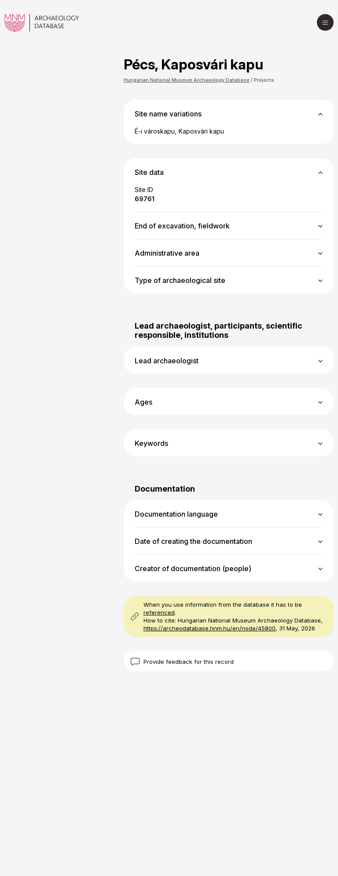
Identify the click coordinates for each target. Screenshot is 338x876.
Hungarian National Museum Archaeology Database (187, 80)
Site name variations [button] (168, 113)
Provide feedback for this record (188, 661)
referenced (159, 612)
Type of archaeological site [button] (180, 280)
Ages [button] (143, 402)
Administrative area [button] (167, 253)
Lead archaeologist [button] (166, 360)
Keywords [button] (151, 443)
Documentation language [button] (176, 514)
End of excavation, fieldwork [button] (182, 225)
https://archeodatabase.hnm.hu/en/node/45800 (209, 628)
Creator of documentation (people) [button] (193, 568)
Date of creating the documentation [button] (193, 541)
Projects (264, 80)
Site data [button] (149, 172)
